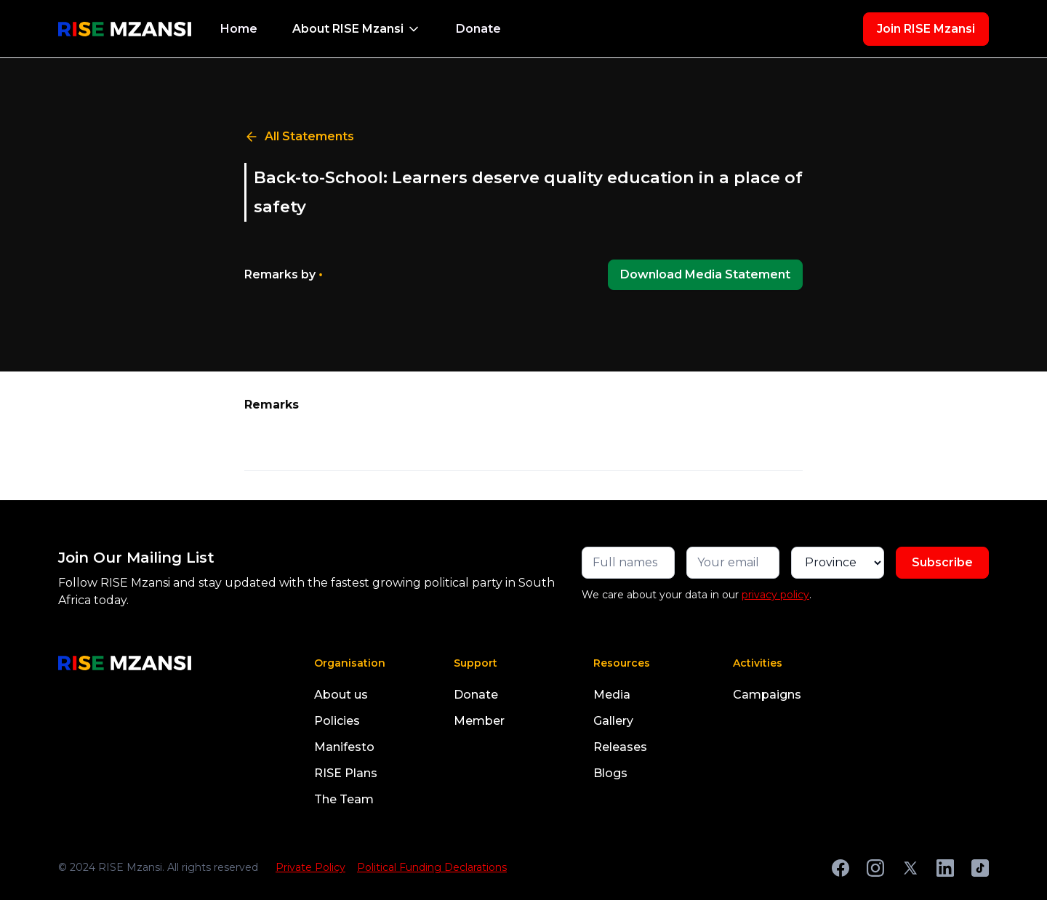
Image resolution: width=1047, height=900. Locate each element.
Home (238, 29)
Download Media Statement (705, 274)
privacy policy (775, 594)
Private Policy (310, 867)
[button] (357, 29)
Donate (478, 29)
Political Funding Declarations (432, 867)
